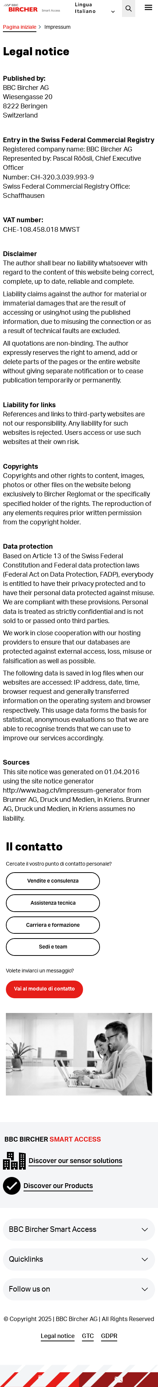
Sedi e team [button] (53, 946)
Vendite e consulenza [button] (53, 880)
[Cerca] (128, 8)
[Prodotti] (148, 8)
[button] (39, 8)
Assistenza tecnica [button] (53, 902)
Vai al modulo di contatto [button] (44, 989)
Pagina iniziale (19, 27)
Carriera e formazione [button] (53, 925)
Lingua (83, 4)
